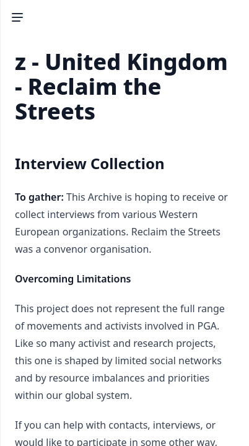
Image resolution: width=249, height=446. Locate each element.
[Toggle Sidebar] (17, 17)
